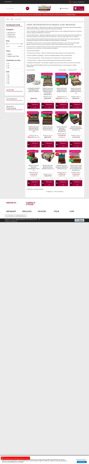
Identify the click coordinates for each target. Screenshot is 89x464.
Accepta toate (82, 462)
